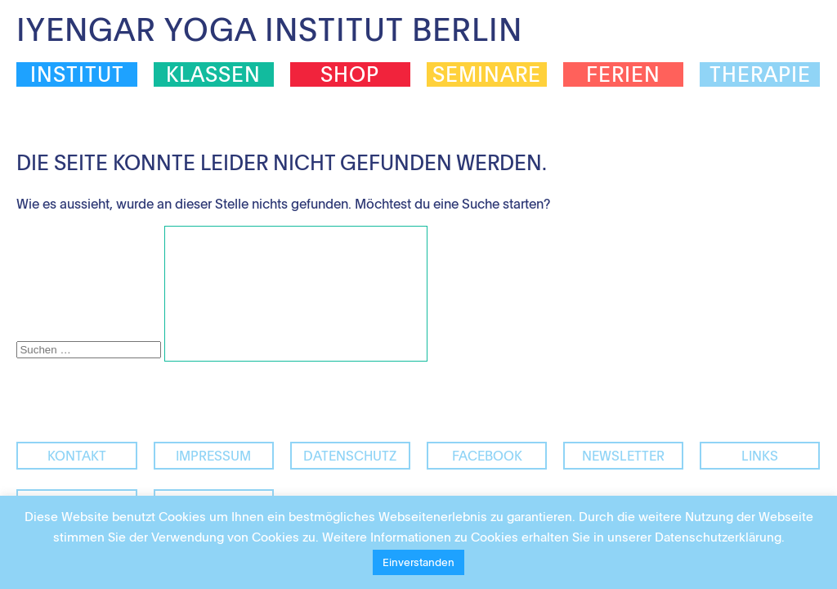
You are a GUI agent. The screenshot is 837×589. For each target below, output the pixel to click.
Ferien (623, 74)
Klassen (213, 74)
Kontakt (76, 456)
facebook (487, 456)
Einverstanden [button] (418, 562)
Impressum (213, 456)
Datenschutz (349, 456)
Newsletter (623, 456)
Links (759, 456)
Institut (77, 74)
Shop (349, 74)
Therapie (760, 74)
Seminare (486, 74)
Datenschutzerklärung (718, 536)
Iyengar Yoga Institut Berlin (269, 29)
